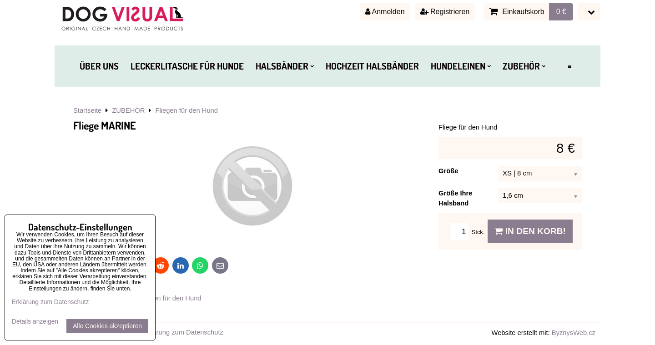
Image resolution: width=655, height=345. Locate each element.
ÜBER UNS (99, 66)
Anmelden (385, 11)
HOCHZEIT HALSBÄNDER (372, 66)
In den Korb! (530, 231)
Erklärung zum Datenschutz (182, 332)
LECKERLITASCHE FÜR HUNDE (187, 66)
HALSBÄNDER (285, 66)
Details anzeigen (35, 321)
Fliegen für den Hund (170, 298)
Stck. (469, 232)
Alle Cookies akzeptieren (107, 326)
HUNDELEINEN (461, 66)
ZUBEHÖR (524, 66)
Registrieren (445, 11)
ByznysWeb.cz (573, 332)
